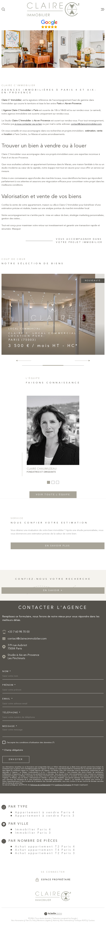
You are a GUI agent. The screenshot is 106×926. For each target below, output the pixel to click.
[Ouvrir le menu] (102, 9)
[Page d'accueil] (53, 9)
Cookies (91, 921)
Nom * (6, 671)
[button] (88, 360)
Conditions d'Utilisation (63, 785)
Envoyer (16, 760)
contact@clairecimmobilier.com (86, 130)
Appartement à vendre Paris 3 (45, 815)
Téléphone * (11, 713)
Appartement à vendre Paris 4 (45, 812)
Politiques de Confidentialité (40, 785)
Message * (9, 726)
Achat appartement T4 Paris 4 (45, 850)
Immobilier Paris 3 (33, 833)
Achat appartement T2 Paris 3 (45, 853)
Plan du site (30, 921)
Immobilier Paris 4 (33, 829)
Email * (7, 699)
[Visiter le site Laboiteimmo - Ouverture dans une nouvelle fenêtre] (53, 913)
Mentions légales (44, 921)
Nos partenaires (66, 921)
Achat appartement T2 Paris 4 (45, 846)
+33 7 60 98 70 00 (19, 631)
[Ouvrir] (3, 9)
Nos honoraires (17, 921)
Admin (55, 921)
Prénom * (9, 685)
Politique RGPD (80, 921)
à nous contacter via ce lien (28, 130)
